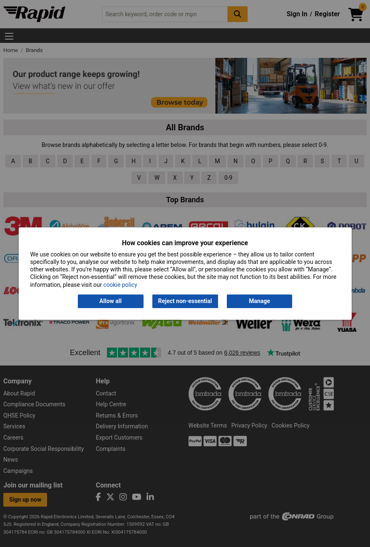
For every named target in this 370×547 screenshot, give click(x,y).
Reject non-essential (185, 301)
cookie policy (120, 284)
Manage (259, 301)
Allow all (110, 301)
